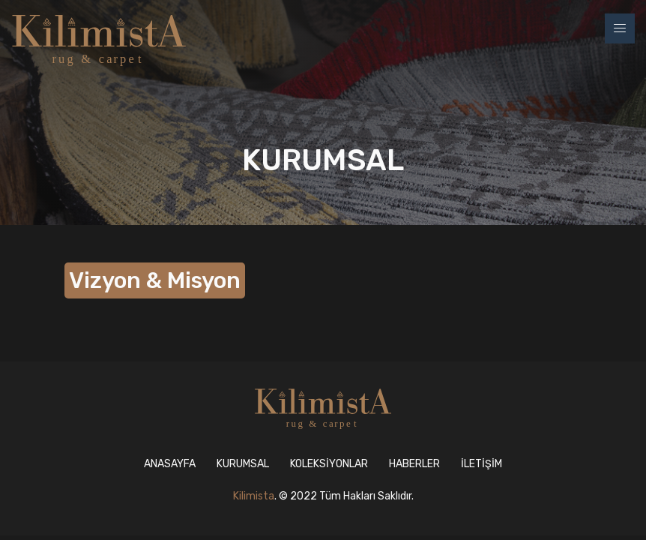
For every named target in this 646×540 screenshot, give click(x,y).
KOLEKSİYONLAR (329, 464)
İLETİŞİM (481, 464)
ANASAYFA (170, 464)
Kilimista (253, 496)
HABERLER (414, 464)
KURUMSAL (243, 464)
